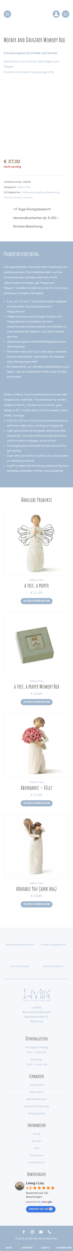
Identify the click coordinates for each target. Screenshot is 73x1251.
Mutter (18, 197)
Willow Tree (24, 187)
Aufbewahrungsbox (33, 192)
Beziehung (52, 192)
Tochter (28, 197)
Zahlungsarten (37, 1113)
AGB (36, 1148)
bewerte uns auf (41, 1209)
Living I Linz (35, 1183)
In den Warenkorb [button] (36, 601)
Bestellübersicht (36, 1099)
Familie (8, 197)
